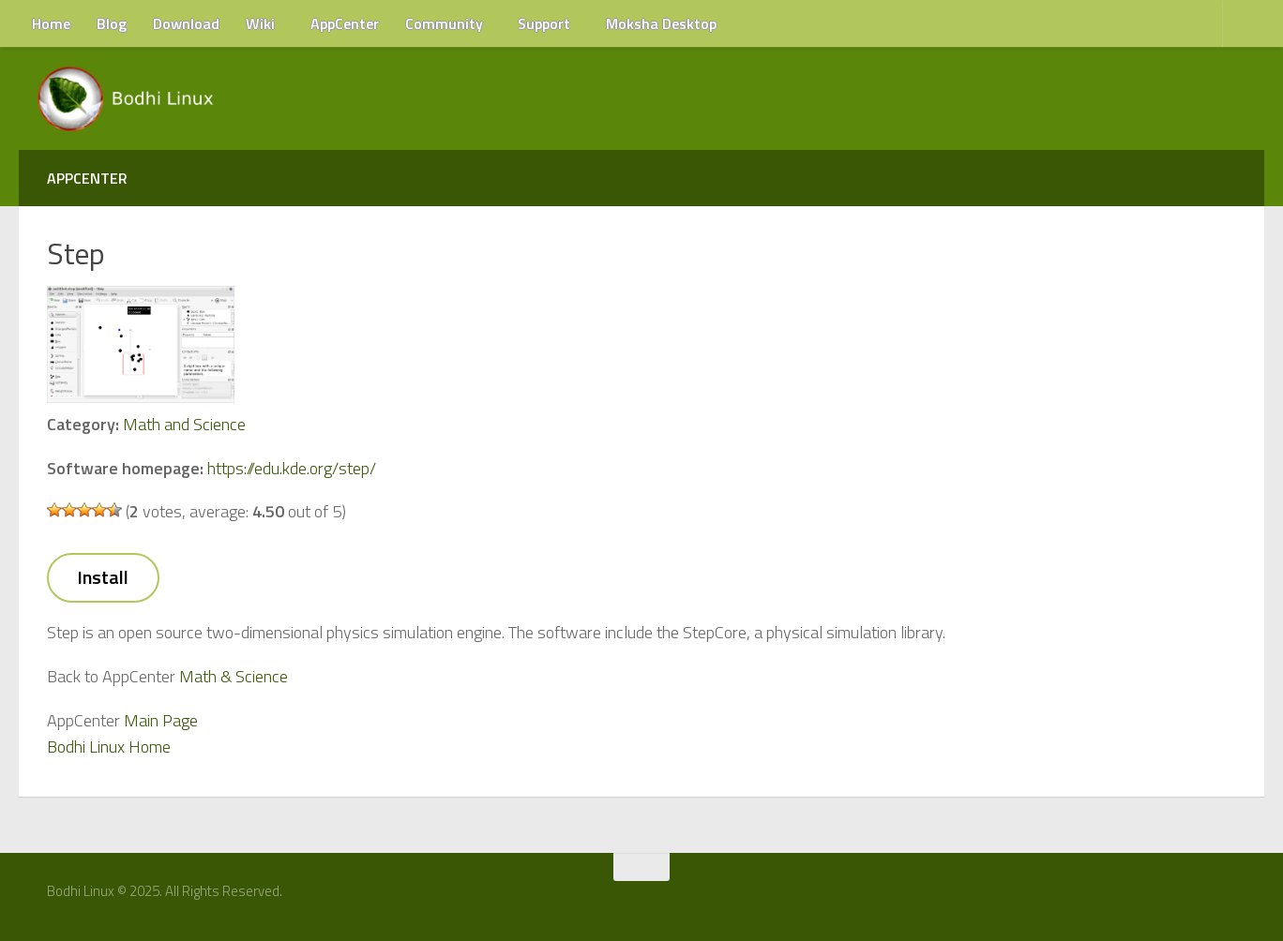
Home (51, 23)
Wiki (260, 23)
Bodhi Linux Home (109, 746)
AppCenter (344, 23)
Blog (112, 23)
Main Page (161, 720)
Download (186, 23)
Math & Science (233, 676)
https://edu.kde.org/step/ (291, 468)
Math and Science (184, 424)
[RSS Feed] (1233, 897)
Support (544, 23)
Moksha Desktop (661, 23)
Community (444, 23)
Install (102, 576)
